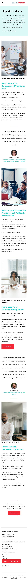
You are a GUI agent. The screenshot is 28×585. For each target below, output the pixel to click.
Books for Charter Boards (7, 548)
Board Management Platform (8, 534)
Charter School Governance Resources (13, 542)
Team (3, 556)
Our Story (4, 554)
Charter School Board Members (9, 539)
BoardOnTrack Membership (8, 536)
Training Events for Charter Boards (9, 550)
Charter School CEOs (6, 538)
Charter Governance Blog (7, 546)
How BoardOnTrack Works (10, 531)
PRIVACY (20, 577)
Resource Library (5, 544)
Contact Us (4, 558)
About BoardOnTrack (8, 552)
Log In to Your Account (11, 561)
